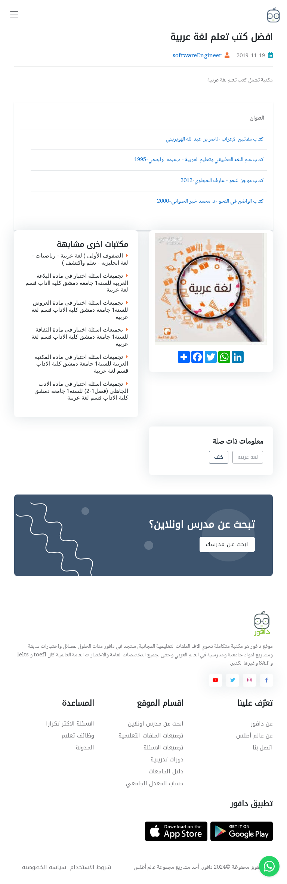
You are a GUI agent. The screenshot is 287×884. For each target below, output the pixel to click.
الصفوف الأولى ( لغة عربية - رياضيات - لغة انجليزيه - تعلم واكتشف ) (80, 259)
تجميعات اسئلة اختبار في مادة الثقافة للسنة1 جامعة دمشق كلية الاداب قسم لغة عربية (79, 336)
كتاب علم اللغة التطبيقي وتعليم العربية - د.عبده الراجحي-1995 (199, 160)
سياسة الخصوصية (44, 867)
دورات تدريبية (167, 759)
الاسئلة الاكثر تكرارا (70, 723)
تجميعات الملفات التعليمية (150, 735)
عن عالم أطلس (254, 735)
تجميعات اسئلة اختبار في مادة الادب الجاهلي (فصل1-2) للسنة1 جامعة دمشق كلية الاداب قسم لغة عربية (81, 391)
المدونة (85, 747)
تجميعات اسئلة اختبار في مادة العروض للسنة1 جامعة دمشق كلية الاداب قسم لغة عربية (79, 309)
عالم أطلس (145, 867)
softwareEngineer (197, 56)
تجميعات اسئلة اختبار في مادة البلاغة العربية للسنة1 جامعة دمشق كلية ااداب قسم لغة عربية (76, 282)
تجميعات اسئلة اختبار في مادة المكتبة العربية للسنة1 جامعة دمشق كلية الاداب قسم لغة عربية (81, 363)
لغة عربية (248, 457)
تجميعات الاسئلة (163, 747)
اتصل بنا (263, 747)
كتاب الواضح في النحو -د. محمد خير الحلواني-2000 (210, 201)
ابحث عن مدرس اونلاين (155, 723)
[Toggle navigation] (14, 15)
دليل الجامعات (166, 771)
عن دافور (262, 723)
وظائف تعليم (78, 735)
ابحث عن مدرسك (227, 544)
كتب (218, 457)
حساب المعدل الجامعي (154, 783)
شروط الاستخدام (90, 867)
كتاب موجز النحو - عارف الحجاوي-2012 (222, 181)
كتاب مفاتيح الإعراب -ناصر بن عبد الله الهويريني (215, 139)
